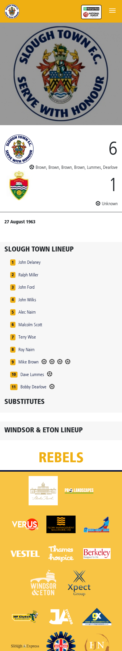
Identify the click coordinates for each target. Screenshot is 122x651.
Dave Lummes (32, 374)
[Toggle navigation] (112, 10)
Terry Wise (27, 337)
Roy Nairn (26, 349)
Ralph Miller (28, 275)
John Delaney (29, 262)
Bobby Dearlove (33, 387)
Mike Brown (28, 362)
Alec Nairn (27, 312)
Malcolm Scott (30, 324)
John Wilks (27, 299)
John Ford (26, 287)
